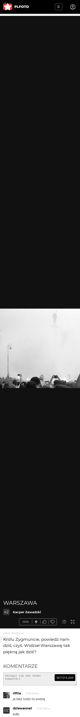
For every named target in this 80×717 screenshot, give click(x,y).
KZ (6, 612)
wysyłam (64, 678)
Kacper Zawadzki (27, 612)
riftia (17, 695)
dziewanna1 (22, 710)
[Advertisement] (40, 55)
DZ (6, 712)
